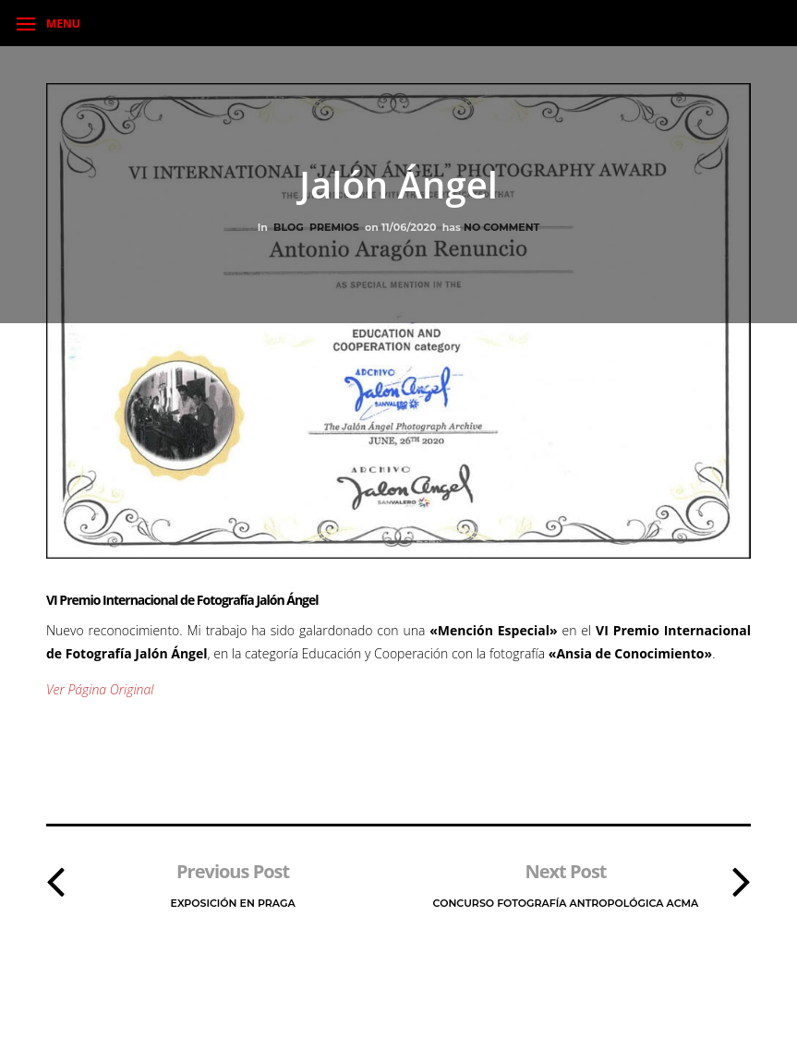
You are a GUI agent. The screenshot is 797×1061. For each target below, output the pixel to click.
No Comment (501, 227)
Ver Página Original (99, 689)
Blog (288, 227)
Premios (334, 227)
